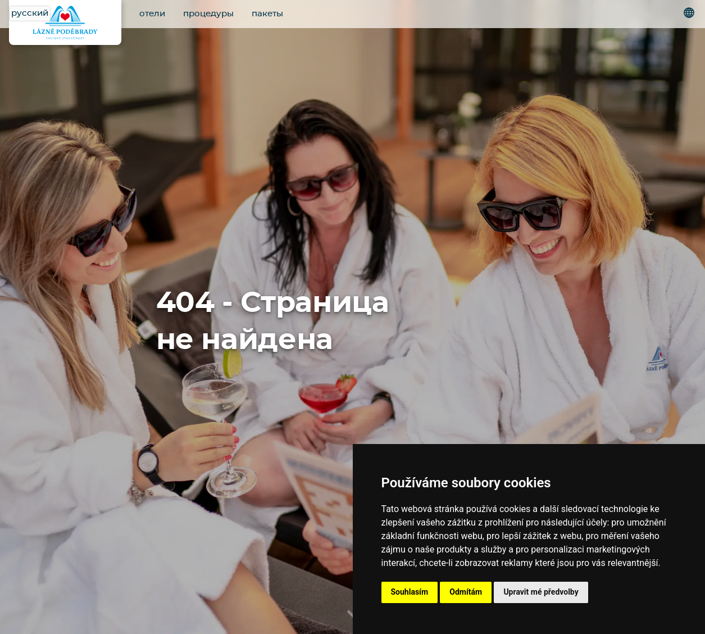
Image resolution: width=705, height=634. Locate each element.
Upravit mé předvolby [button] (540, 591)
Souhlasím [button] (410, 591)
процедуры (208, 14)
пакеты (267, 14)
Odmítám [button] (465, 591)
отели (152, 14)
